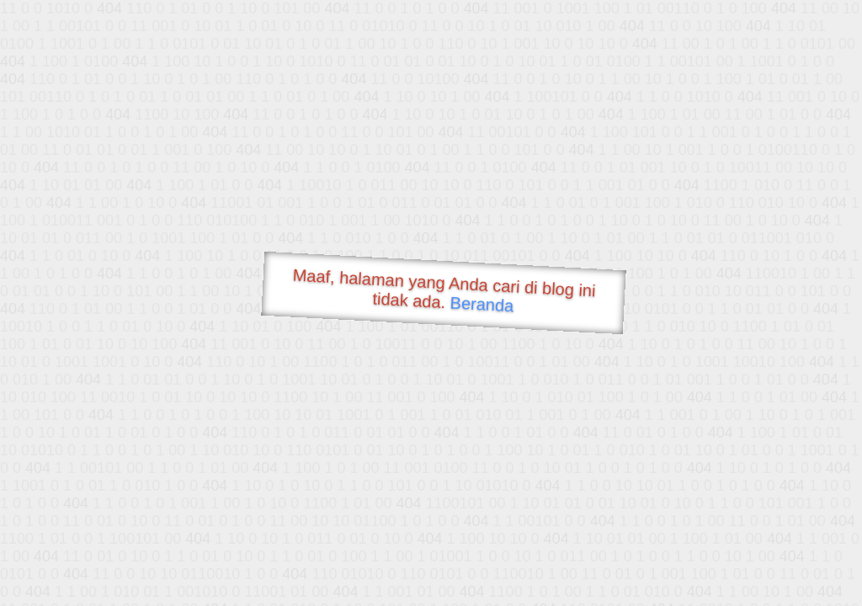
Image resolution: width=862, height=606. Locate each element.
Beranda (482, 304)
